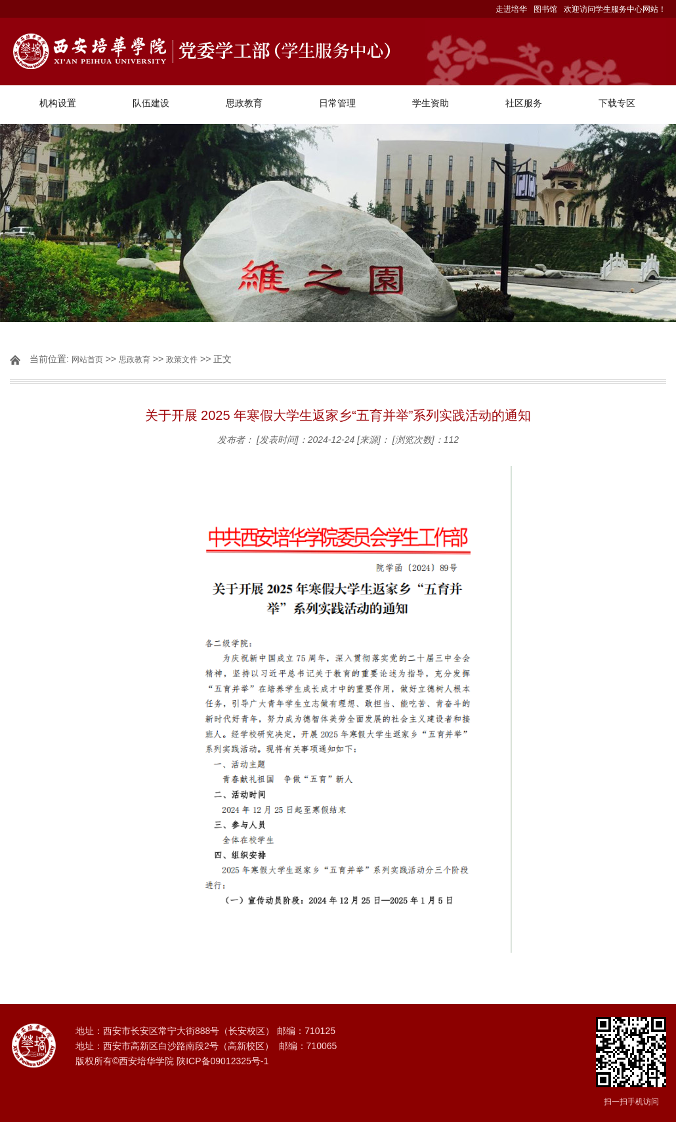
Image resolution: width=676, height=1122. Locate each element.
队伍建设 (151, 103)
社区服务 (523, 103)
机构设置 (57, 103)
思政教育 (244, 103)
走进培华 (511, 9)
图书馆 (545, 9)
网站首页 (87, 359)
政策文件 (182, 359)
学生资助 (430, 103)
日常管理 (337, 103)
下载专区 (617, 103)
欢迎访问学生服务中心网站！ (615, 9)
